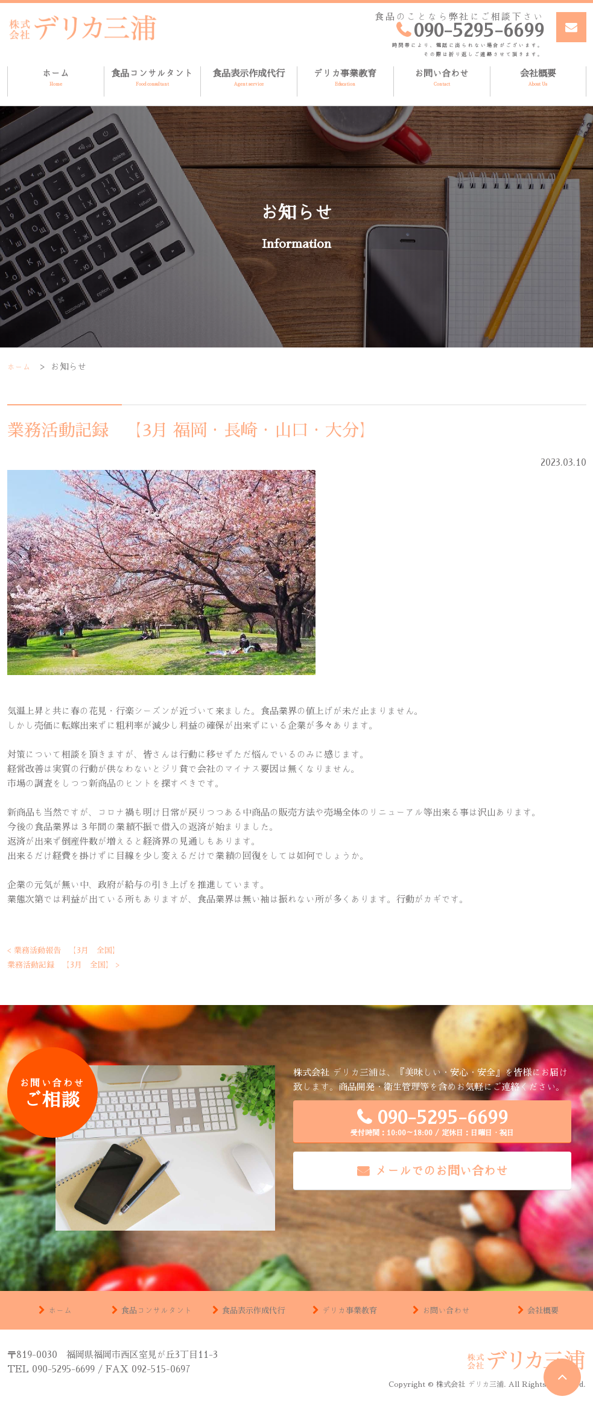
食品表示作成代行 (249, 78)
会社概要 (538, 78)
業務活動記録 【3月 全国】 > (72, 964)
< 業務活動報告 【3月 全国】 (72, 949)
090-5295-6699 (432, 1122)
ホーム (56, 78)
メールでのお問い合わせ (441, 1170)
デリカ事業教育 (345, 78)
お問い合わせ (442, 78)
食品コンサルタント (152, 78)
